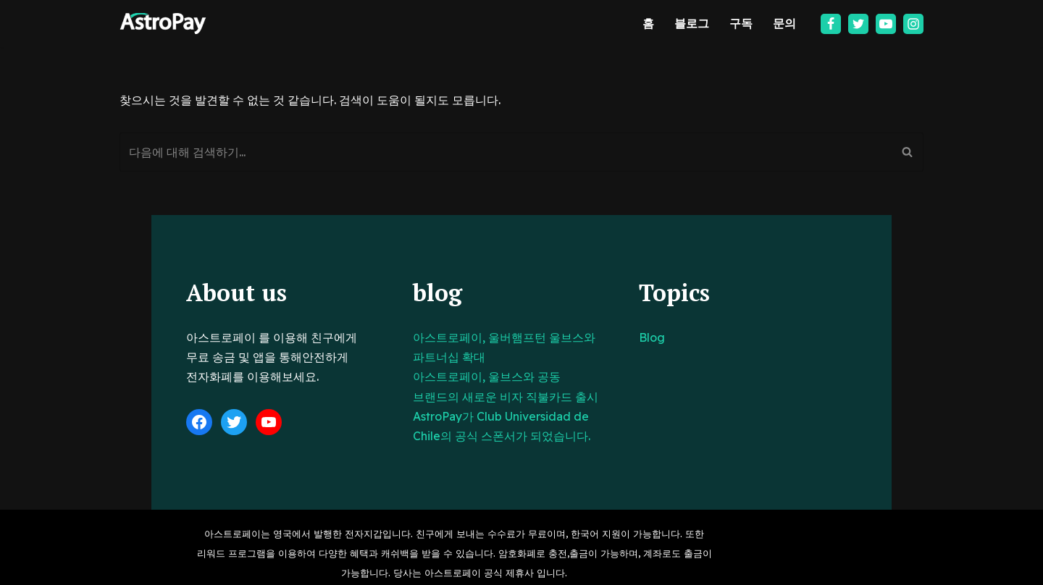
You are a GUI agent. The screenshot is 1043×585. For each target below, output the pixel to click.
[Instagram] (913, 24)
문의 (784, 23)
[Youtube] (886, 24)
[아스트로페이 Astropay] (163, 23)
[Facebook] (831, 24)
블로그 (691, 23)
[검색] (505, 152)
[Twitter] (858, 24)
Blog (690, 337)
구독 (741, 23)
